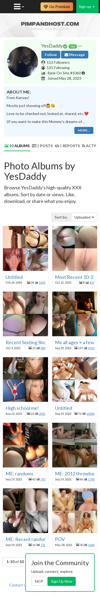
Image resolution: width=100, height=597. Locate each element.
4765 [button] (91, 348)
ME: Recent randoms (28, 539)
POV (60, 539)
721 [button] (43, 545)
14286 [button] (90, 413)
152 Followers (58, 62)
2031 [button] (42, 413)
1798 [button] (91, 479)
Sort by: (61, 217)
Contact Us (18, 585)
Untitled (14, 277)
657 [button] (92, 282)
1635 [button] (42, 282)
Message (75, 54)
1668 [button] (91, 545)
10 (17, 145)
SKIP (39, 581)
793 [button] (43, 479)
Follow (51, 54)
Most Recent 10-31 (75, 277)
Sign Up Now (61, 581)
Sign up (87, 6)
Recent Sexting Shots (28, 342)
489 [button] (43, 348)
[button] (80, 45)
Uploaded (84, 217)
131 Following (58, 67)
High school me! (22, 408)
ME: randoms (19, 473)
